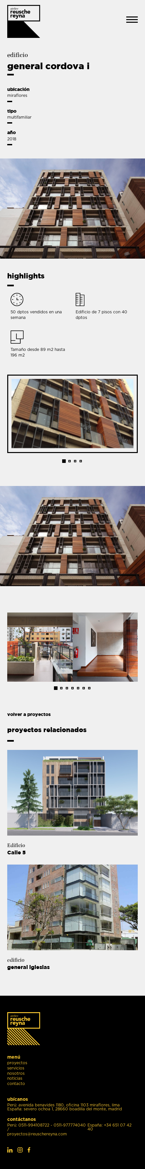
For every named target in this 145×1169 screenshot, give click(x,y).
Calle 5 (20, 852)
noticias (14, 1078)
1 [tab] (64, 461)
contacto (16, 1084)
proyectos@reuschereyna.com (37, 1134)
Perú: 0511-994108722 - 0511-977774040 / (46, 1127)
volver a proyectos (29, 714)
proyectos (17, 1063)
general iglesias (32, 967)
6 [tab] (84, 688)
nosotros (16, 1073)
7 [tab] (89, 688)
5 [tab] (78, 688)
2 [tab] (69, 461)
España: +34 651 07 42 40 (109, 1127)
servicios (15, 1068)
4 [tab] (81, 461)
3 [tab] (75, 461)
